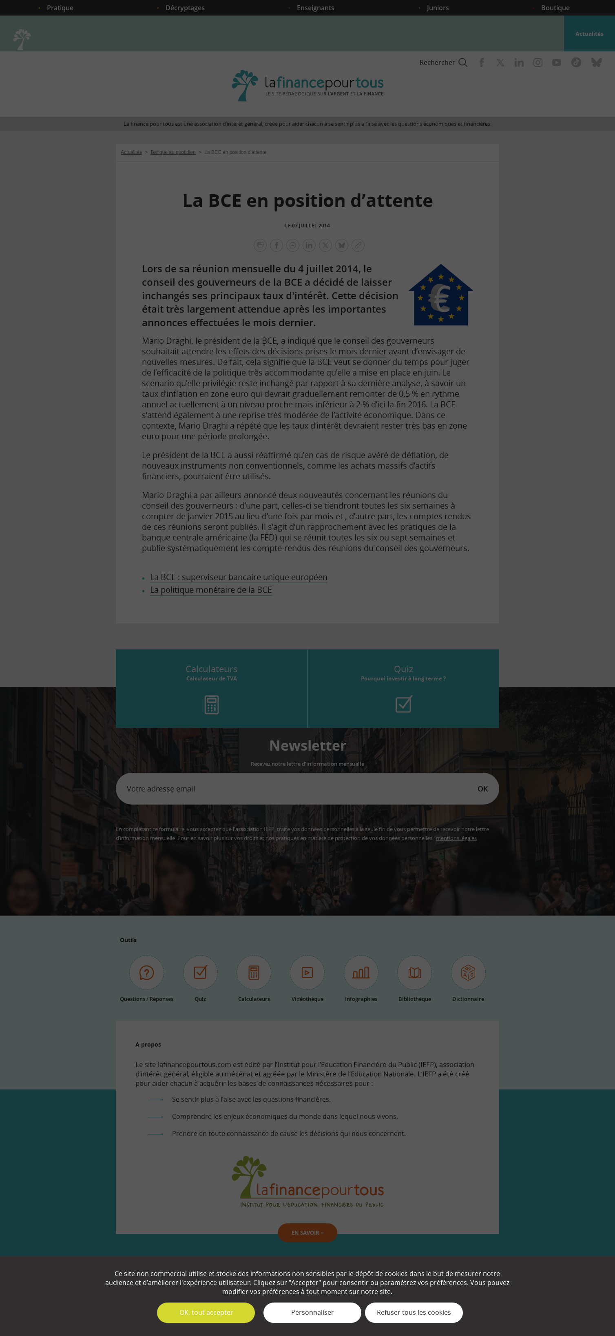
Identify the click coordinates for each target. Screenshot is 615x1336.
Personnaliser (312, 1312)
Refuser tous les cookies (414, 1312)
